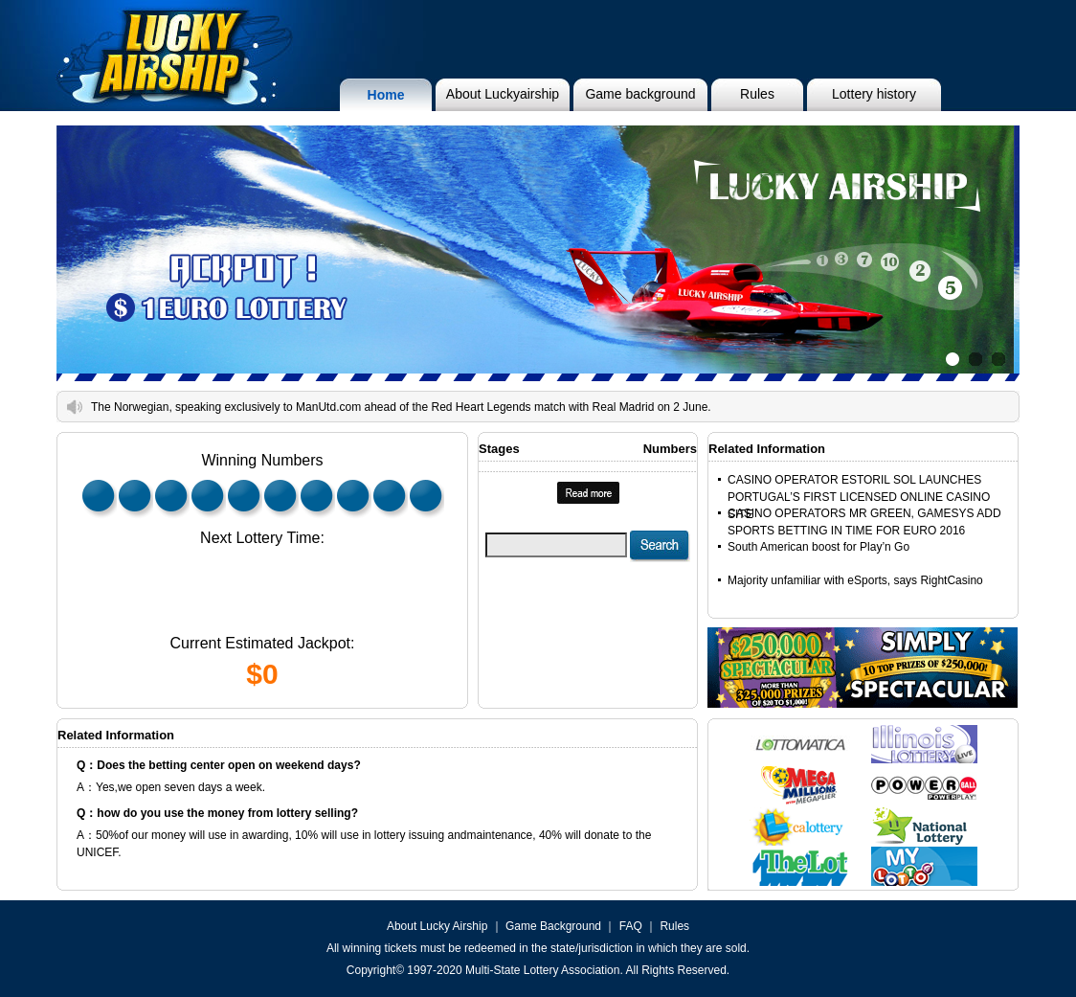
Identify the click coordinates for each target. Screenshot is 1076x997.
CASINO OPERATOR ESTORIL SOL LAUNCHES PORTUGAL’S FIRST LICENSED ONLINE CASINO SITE (859, 497)
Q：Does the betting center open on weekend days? (219, 765)
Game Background (553, 926)
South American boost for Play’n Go (818, 547)
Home (386, 94)
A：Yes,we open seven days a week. (171, 787)
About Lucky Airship (437, 926)
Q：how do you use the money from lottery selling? (217, 813)
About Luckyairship (502, 94)
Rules (757, 94)
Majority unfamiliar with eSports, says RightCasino (855, 580)
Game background (640, 94)
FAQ (630, 926)
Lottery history (874, 94)
